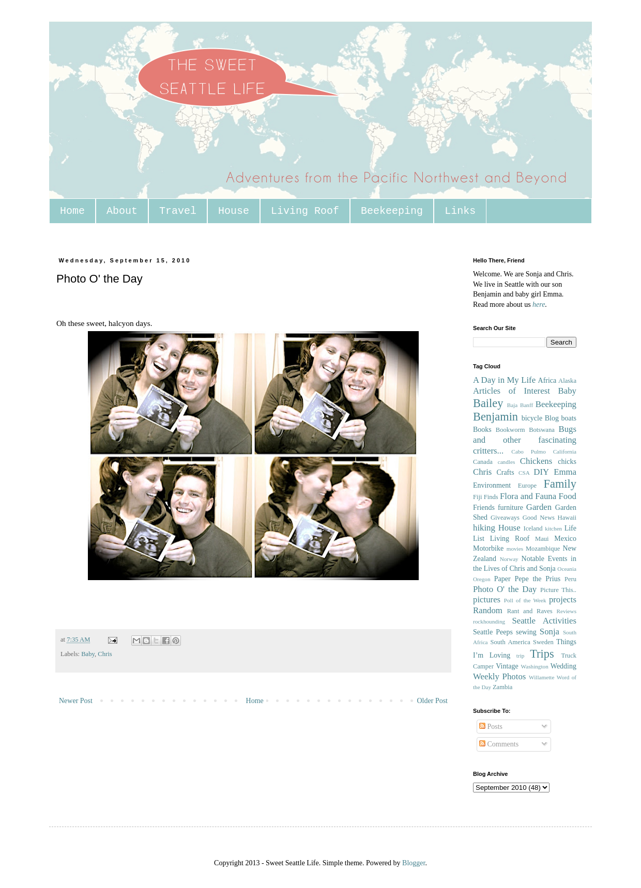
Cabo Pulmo (528, 451)
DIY (541, 472)
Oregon (482, 579)
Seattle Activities (544, 621)
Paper (502, 579)
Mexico (565, 538)
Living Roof (305, 211)
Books (482, 429)
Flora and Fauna (528, 496)
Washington (534, 666)
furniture (510, 507)
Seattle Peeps (493, 632)
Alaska (567, 380)
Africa (547, 380)
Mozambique (543, 548)
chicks (567, 461)
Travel (177, 211)
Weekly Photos (499, 676)
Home (72, 211)
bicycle (532, 418)
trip (520, 655)
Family (560, 483)
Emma (565, 472)
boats (568, 418)
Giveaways (505, 517)
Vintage (507, 666)
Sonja (549, 631)
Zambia (502, 687)
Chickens (536, 461)
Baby (88, 654)
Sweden (543, 642)
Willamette (541, 677)
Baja (512, 405)
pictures (486, 599)
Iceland (532, 528)
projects (562, 599)
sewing (526, 632)
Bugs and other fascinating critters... (524, 439)
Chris (105, 654)
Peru (570, 579)
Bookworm (510, 429)
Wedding (563, 666)
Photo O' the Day (505, 589)
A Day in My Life (504, 380)
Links (460, 211)
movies (515, 549)
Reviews (566, 611)
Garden (539, 507)
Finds (491, 497)
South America (510, 642)
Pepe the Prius (537, 579)
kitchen (553, 528)
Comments (498, 744)
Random (487, 610)
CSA (524, 473)
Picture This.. (558, 590)
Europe (527, 485)
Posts (490, 726)
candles (506, 462)
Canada (483, 461)
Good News (539, 517)
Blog (552, 418)
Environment (492, 485)
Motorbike (488, 548)
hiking (484, 528)
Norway (509, 559)
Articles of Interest (511, 391)
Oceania (566, 569)
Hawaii (567, 517)
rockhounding (489, 621)
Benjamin (495, 416)
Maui (542, 538)
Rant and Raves (530, 611)
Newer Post (76, 701)
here (538, 304)
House (233, 211)
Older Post (432, 701)
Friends (484, 507)
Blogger (413, 863)
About (122, 211)
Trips (542, 653)
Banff (526, 405)
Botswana (542, 429)
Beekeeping (392, 211)
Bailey (488, 403)
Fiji (477, 497)
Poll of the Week (525, 600)
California (564, 451)
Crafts (505, 472)
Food (567, 496)
